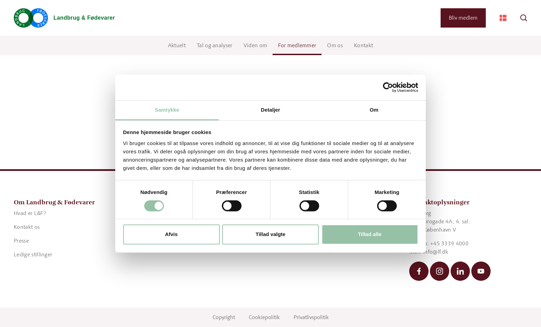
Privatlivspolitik (311, 317)
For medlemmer (297, 45)
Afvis (171, 234)
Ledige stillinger (33, 254)
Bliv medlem (463, 17)
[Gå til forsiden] (64, 18)
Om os (335, 45)
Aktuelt (177, 45)
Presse (21, 240)
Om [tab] (374, 110)
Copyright (224, 317)
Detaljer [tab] (270, 110)
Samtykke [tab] (167, 110)
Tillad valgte (270, 234)
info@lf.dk (435, 251)
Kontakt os (27, 227)
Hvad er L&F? (30, 213)
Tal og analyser (215, 45)
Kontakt (363, 45)
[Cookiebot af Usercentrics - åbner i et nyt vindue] (388, 87)
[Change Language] (503, 18)
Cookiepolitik (264, 317)
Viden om (255, 45)
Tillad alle (369, 234)
